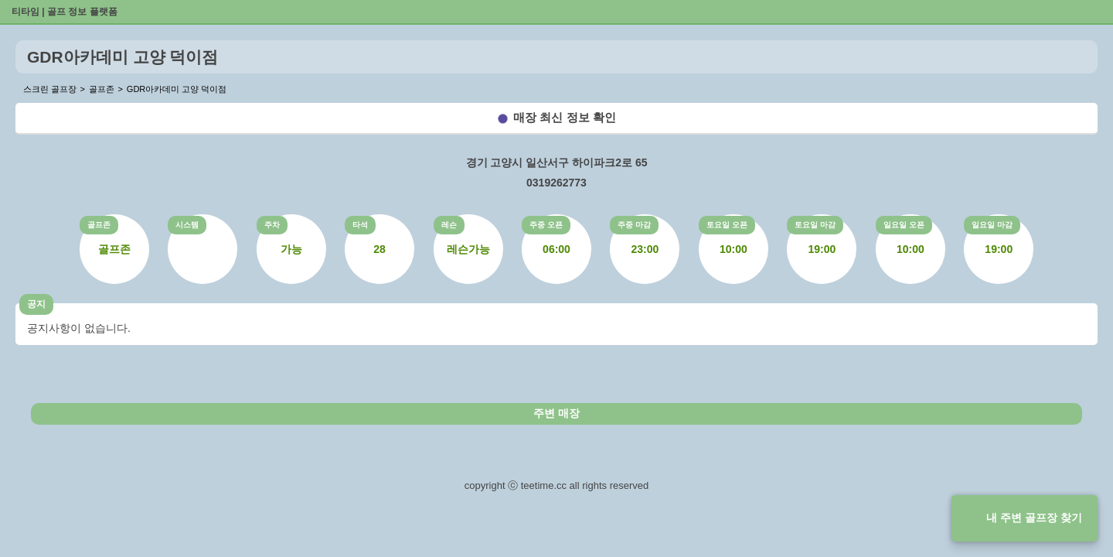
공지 (36, 304)
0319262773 (556, 182)
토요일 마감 (815, 224)
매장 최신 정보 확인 (564, 117)
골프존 (99, 224)
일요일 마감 (992, 224)
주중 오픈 (546, 224)
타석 (360, 224)
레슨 (449, 224)
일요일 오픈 (903, 224)
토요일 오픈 (726, 224)
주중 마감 (634, 224)
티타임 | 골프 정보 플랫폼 (64, 11)
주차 (272, 224)
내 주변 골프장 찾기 (1034, 517)
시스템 (187, 224)
